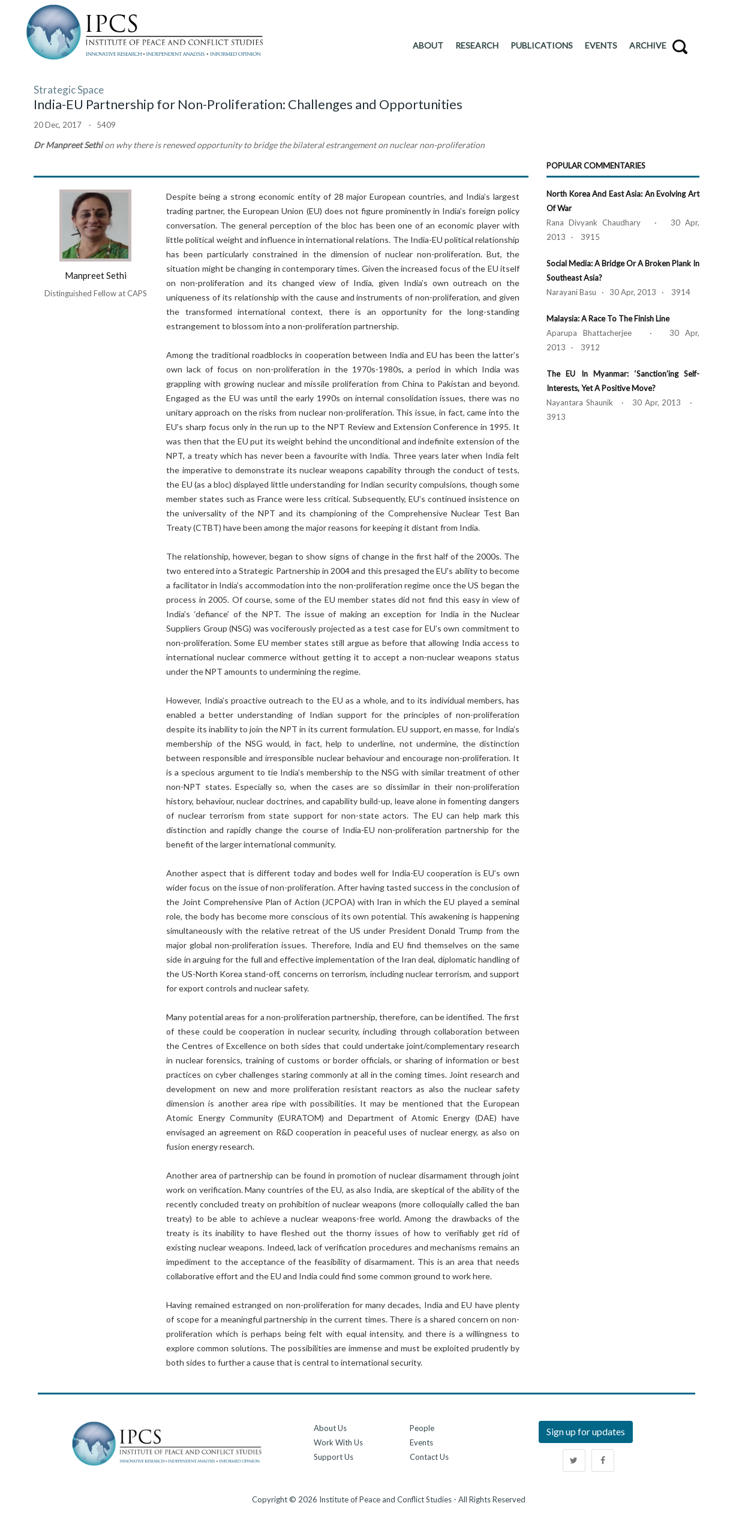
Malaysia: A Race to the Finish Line (607, 318)
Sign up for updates (585, 1431)
